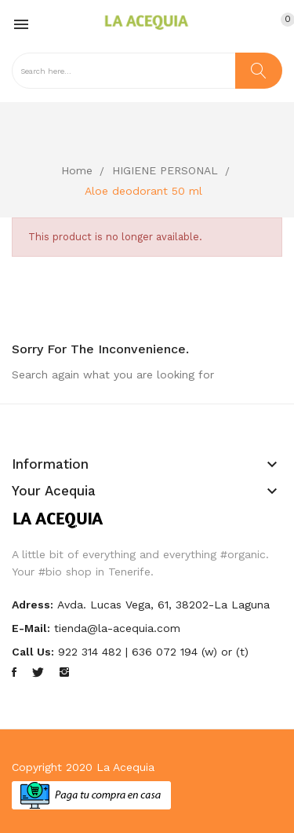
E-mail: (31, 628)
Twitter (38, 672)
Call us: (33, 651)
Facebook (14, 672)
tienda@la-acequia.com (117, 628)
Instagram (64, 672)
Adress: (32, 604)
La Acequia (125, 767)
